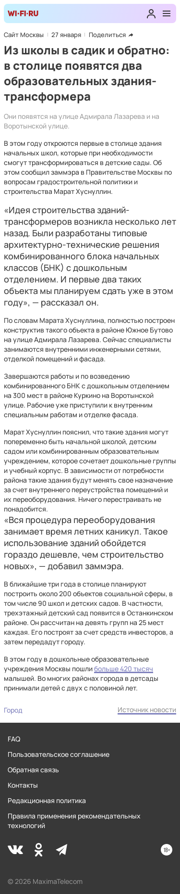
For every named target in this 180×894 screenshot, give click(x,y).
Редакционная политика (47, 800)
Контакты (23, 785)
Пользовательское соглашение (58, 754)
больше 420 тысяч (123, 668)
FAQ (14, 738)
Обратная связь (33, 769)
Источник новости (147, 709)
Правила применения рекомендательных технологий (74, 820)
